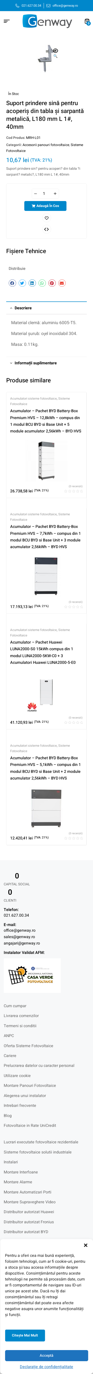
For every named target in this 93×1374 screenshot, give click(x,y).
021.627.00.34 (16, 915)
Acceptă (46, 1355)
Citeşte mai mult (25, 1335)
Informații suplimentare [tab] (36, 363)
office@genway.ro (19, 930)
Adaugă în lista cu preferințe (46, 217)
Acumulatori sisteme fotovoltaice (33, 398)
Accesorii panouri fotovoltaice (46, 145)
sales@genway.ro (19, 937)
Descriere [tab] (23, 308)
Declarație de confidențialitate (46, 1367)
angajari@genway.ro (22, 943)
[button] (85, 1245)
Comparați (46, 229)
